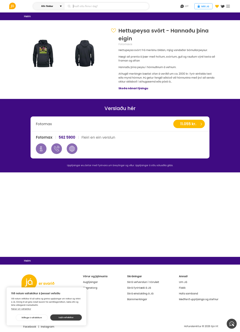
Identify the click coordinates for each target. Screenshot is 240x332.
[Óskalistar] (217, 6)
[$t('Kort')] (222, 6)
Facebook (30, 327)
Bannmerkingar (137, 299)
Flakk (182, 288)
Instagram (47, 327)
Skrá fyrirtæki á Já (139, 288)
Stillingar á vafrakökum (32, 317)
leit (185, 6)
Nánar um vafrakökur (21, 309)
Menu (228, 6)
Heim (27, 16)
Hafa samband (188, 293)
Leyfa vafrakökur (66, 317)
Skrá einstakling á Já (140, 293)
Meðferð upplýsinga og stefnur (198, 299)
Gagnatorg (90, 288)
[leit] (106, 6)
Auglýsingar (90, 282)
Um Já (183, 282)
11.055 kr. (188, 123)
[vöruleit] (20, 6)
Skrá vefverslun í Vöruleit (143, 282)
